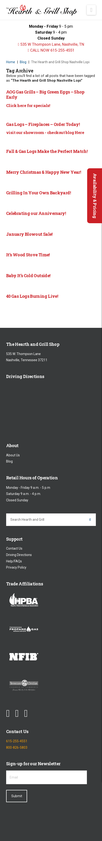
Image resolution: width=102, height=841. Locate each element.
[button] (91, 10)
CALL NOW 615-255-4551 (51, 50)
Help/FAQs (14, 561)
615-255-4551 (16, 741)
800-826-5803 (16, 747)
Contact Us (14, 549)
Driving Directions (19, 555)
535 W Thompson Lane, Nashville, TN (51, 44)
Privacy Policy (16, 568)
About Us (13, 455)
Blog (9, 461)
